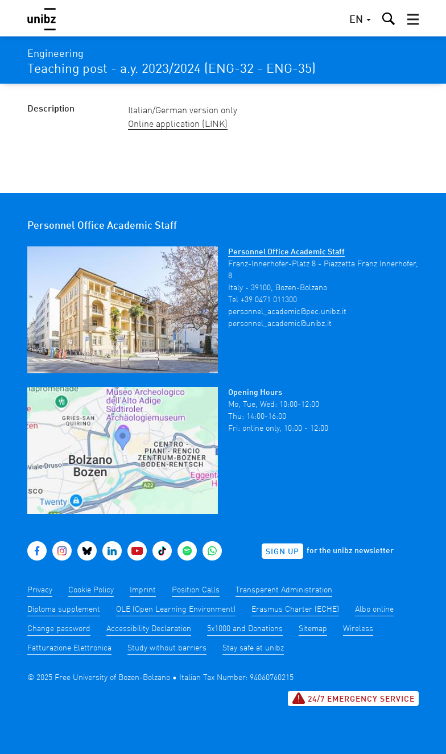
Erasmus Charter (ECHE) (295, 609)
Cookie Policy (91, 590)
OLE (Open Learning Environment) (176, 609)
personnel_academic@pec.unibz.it (287, 312)
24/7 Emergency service (353, 698)
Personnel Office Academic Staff (286, 252)
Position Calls (196, 590)
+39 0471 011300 (269, 300)
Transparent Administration (284, 590)
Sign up (282, 552)
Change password (58, 629)
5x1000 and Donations (245, 629)
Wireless (358, 629)
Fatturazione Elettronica (69, 648)
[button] (413, 19)
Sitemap (313, 629)
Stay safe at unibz (253, 648)
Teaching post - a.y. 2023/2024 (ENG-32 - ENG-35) (171, 69)
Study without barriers (167, 648)
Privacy (39, 590)
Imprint (143, 590)
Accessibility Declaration (148, 629)
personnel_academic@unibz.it (280, 324)
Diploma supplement (63, 609)
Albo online (374, 609)
